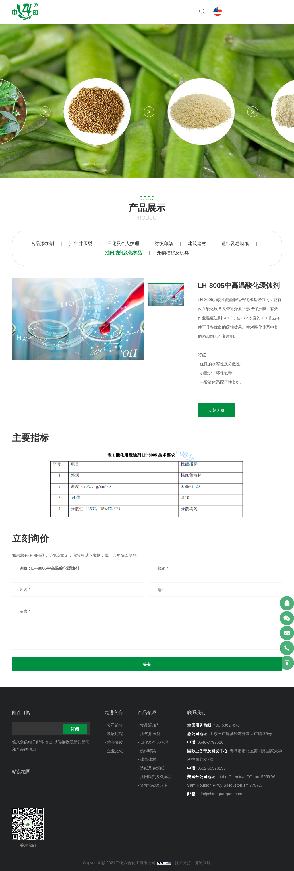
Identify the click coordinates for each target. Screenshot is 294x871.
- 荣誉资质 (114, 742)
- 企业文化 (114, 751)
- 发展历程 (114, 733)
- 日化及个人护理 (153, 742)
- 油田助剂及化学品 (155, 776)
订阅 (75, 729)
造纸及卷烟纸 (235, 243)
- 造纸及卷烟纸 (151, 768)
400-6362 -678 (227, 725)
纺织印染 (163, 243)
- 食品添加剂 (149, 725)
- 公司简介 (114, 725)
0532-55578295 (212, 768)
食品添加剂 (42, 243)
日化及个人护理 (123, 243)
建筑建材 (197, 243)
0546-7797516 (210, 742)
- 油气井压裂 (149, 733)
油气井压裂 (80, 243)
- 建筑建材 (147, 759)
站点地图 (21, 771)
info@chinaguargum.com (220, 794)
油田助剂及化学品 (123, 252)
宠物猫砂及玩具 (173, 252)
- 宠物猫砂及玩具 (153, 785)
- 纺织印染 (147, 751)
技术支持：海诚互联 (193, 862)
